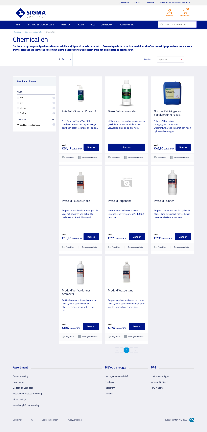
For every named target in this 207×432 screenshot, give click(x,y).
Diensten (66, 24)
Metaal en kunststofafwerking (27, 393)
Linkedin (109, 393)
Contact (138, 2)
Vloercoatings (19, 399)
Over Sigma (107, 24)
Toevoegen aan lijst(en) (88, 157)
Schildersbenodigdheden (42, 24)
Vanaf (64, 145)
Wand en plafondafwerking (26, 405)
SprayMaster (19, 382)
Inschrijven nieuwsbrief (116, 376)
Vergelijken (68, 157)
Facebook (109, 382)
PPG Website (157, 387)
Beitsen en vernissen (23, 387)
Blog (92, 24)
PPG (180, 419)
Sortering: (147, 59)
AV (32, 419)
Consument (124, 2)
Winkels (150, 2)
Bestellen (91, 147)
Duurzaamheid (127, 24)
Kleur (82, 24)
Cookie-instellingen (50, 419)
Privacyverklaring (74, 419)
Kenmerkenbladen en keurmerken (175, 2)
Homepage (17, 31)
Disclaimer (17, 419)
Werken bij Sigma (159, 382)
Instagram (110, 387)
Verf (19, 24)
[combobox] (177, 24)
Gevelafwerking (20, 376)
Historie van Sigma (160, 376)
